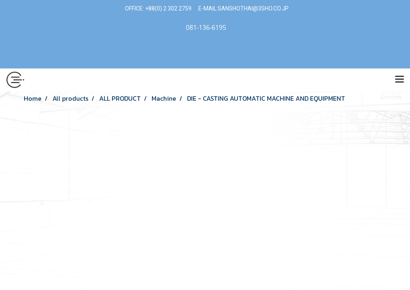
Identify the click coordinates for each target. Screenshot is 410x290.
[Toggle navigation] (399, 80)
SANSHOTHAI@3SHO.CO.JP (253, 8)
